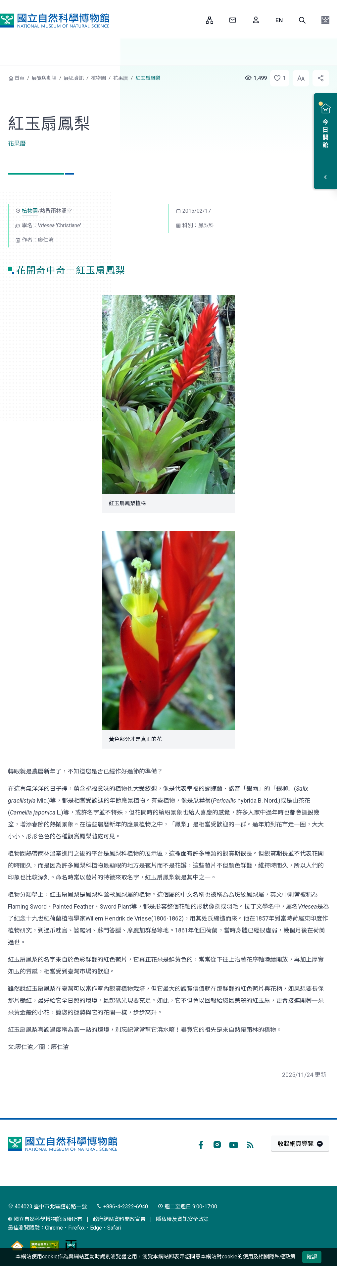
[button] (302, 20)
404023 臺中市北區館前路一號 (47, 1206)
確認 (312, 1257)
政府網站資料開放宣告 (119, 1219)
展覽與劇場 (44, 78)
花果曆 (120, 78)
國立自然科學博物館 (54, 20)
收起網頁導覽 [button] (295, 1143)
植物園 (98, 78)
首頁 (19, 78)
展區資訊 (74, 78)
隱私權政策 (282, 1256)
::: (196, 20)
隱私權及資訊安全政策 (182, 1219)
